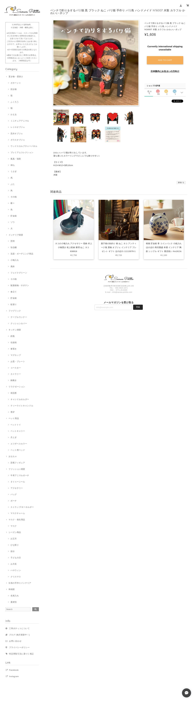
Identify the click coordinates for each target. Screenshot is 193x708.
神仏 (13, 165)
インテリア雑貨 (16, 235)
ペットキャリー (18, 431)
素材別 (14, 602)
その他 (14, 197)
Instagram (14, 676)
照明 (13, 241)
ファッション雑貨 (17, 469)
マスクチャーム (18, 513)
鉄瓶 (13, 336)
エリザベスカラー (19, 444)
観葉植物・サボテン (20, 285)
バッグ (14, 494)
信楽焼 (14, 342)
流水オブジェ (17, 133)
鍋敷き (14, 380)
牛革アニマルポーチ (20, 475)
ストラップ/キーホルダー (22, 507)
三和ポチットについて (19, 628)
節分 (13, 551)
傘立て (14, 292)
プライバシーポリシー (19, 647)
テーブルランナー (19, 317)
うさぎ (14, 171)
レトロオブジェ (18, 127)
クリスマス (16, 577)
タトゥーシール (18, 482)
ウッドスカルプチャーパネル (24, 146)
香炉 (13, 412)
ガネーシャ (16, 83)
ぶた (13, 184)
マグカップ (16, 355)
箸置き (14, 349)
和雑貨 (12, 589)
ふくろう (15, 102)
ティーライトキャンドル (22, 406)
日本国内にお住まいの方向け (165, 71)
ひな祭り (15, 545)
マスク (14, 526)
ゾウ (13, 222)
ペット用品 (14, 418)
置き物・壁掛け (16, 76)
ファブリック (15, 311)
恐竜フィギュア (18, 463)
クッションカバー (19, 323)
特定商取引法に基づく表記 (21, 654)
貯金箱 (14, 216)
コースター (16, 368)
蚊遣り (14, 304)
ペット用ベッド (18, 450)
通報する (181, 182)
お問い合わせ (15, 641)
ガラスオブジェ (18, 140)
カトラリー (16, 374)
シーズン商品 (15, 532)
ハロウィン (16, 570)
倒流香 (14, 393)
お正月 (14, 538)
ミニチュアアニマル (20, 121)
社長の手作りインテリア (20, 583)
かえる (14, 114)
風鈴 (13, 266)
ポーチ (14, 501)
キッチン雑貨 (15, 330)
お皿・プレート (18, 361)
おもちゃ (13, 456)
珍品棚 (14, 247)
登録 (138, 307)
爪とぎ (14, 437)
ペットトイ (16, 425)
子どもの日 (16, 558)
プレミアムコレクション (22, 152)
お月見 (14, 564)
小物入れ (15, 260)
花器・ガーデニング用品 (22, 254)
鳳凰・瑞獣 (16, 159)
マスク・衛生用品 (17, 519)
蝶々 (13, 203)
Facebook (14, 670)
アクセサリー (17, 488)
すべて (149, 91)
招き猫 (14, 89)
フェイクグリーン (19, 273)
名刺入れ (15, 596)
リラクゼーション (17, 387)
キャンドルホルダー (20, 399)
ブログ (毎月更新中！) (19, 635)
